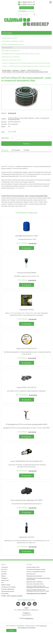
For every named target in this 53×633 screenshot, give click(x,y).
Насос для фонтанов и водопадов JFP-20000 (26, 500)
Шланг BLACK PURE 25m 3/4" (26, 348)
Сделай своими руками (7, 591)
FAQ (2, 582)
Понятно (11, 630)
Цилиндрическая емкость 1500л (26, 236)
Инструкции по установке (8, 587)
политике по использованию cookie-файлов (32, 626)
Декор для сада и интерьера (11, 57)
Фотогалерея (4, 593)
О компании (4, 567)
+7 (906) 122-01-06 (26, 4)
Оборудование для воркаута (11, 50)
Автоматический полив (9, 38)
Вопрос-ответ (5, 580)
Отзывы (26, 150)
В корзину (26, 248)
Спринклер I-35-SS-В (26, 310)
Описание (4, 150)
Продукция (4, 578)
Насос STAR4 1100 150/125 (26, 387)
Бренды (3, 576)
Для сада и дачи (7, 47)
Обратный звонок (26, 8)
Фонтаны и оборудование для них (13, 44)
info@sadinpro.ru (29, 618)
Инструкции (16, 150)
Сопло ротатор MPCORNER (26, 273)
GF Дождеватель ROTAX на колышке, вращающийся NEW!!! (26, 424)
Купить (26, 143)
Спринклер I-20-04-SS (26, 537)
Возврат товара (5, 585)
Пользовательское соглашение (36, 593)
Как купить (4, 569)
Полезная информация (7, 589)
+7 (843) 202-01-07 (26, 2)
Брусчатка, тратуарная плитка (11, 60)
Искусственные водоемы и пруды (13, 41)
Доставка (4, 574)
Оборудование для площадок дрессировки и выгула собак (21, 54)
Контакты (4, 571)
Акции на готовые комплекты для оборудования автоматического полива (26, 63)
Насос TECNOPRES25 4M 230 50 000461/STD (26, 461)
